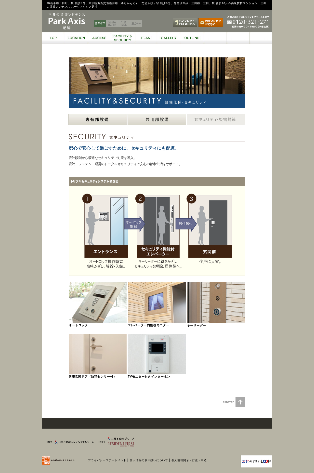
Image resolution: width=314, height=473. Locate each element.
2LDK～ (136, 23)
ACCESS (99, 38)
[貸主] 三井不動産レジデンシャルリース (71, 443)
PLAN (145, 38)
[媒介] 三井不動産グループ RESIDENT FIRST (123, 443)
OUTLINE (191, 38)
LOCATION (76, 38)
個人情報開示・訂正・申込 (189, 460)
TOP (53, 38)
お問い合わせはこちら (210, 22)
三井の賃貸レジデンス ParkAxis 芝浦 (66, 21)
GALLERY (168, 38)
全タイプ (100, 23)
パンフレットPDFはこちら (185, 22)
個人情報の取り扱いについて (149, 460)
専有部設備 (97, 119)
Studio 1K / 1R (112, 23)
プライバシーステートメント (107, 460)
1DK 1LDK (124, 23)
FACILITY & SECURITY (122, 38)
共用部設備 (157, 119)
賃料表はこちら (159, 22)
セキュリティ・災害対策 (216, 119)
